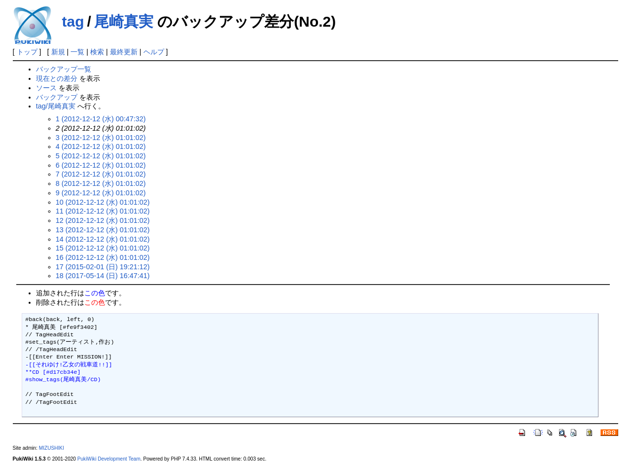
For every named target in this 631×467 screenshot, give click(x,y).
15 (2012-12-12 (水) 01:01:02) (103, 248)
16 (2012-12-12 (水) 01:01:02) (103, 257)
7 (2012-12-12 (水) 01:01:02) (101, 174)
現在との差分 (56, 78)
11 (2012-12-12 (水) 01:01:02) (103, 211)
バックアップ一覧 (63, 69)
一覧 (77, 52)
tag (73, 21)
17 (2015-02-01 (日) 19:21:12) (103, 267)
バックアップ (56, 97)
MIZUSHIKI (51, 448)
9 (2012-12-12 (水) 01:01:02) (101, 193)
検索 (97, 52)
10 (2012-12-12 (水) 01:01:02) (103, 202)
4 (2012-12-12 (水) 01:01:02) (101, 146)
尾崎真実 (123, 21)
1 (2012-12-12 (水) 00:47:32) (101, 119)
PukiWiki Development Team (108, 459)
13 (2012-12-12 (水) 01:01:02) (103, 230)
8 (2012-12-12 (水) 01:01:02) (101, 183)
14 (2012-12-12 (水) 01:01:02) (103, 239)
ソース (46, 88)
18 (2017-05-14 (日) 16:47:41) (103, 276)
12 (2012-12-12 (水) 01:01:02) (103, 220)
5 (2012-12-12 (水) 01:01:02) (101, 156)
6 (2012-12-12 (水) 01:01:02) (101, 165)
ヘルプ (153, 52)
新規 (58, 52)
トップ (27, 52)
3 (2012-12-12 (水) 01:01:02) (101, 138)
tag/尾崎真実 (55, 106)
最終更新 (124, 52)
